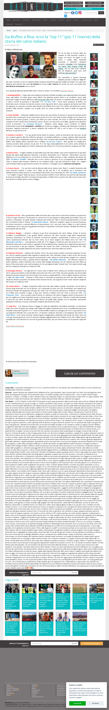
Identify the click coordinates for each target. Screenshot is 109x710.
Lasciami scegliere (75, 698)
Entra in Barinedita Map (63, 695)
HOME (8, 20)
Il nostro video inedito (91, 643)
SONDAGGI (35, 692)
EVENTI (68, 20)
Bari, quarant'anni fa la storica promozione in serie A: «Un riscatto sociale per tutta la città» (79, 599)
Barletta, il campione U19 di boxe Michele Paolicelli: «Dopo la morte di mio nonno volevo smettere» (63, 600)
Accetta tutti (77, 703)
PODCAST (9, 24)
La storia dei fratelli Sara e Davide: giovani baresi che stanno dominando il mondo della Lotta (63, 628)
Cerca (101, 13)
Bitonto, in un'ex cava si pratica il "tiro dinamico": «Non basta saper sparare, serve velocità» (11, 627)
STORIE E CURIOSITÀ (12, 688)
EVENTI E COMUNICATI (13, 690)
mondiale (69, 64)
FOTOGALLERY (86, 20)
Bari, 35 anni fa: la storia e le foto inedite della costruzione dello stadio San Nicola (79, 627)
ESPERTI (76, 20)
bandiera (83, 128)
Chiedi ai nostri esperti (63, 685)
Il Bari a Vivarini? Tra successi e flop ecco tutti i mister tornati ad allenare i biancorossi (46, 627)
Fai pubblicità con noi (63, 688)
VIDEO (96, 20)
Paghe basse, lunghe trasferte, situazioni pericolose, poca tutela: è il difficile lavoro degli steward (29, 600)
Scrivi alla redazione (63, 687)
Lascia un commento (79, 373)
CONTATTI (19, 24)
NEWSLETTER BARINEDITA (19, 574)
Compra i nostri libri (62, 693)
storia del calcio (43, 99)
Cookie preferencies (37, 696)
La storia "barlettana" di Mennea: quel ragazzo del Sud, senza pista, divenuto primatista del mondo (12, 601)
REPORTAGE (36, 20)
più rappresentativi (69, 73)
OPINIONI (53, 20)
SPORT (45, 20)
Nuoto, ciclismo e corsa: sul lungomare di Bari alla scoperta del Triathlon (96, 598)
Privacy (34, 695)
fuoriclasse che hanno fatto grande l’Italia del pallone (72, 66)
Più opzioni (95, 703)
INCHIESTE (16, 20)
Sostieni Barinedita (62, 690)
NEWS (8, 695)
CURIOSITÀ (26, 20)
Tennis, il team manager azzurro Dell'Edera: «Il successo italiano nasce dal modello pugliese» (46, 600)
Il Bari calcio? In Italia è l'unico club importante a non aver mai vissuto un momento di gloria (29, 627)
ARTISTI (61, 20)
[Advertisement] (46, 197)
